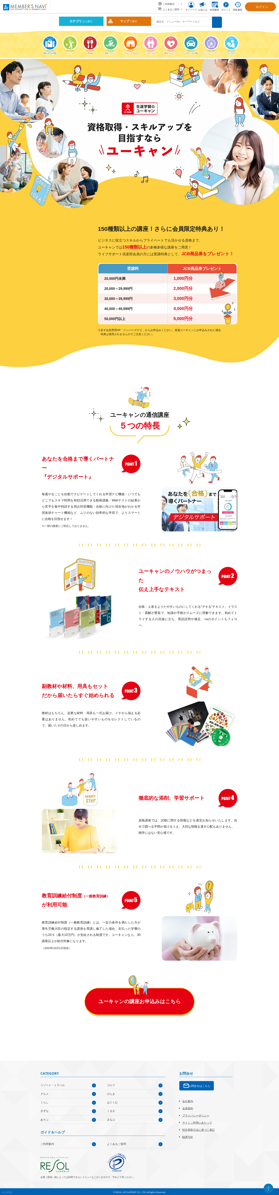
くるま (111, 1109)
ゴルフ (111, 1083)
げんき (111, 1092)
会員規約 (187, 1107)
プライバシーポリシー (195, 1114)
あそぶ (44, 1118)
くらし (44, 1101)
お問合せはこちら (199, 1084)
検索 (217, 21)
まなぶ (111, 1118)
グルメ (44, 1092)
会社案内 (187, 1099)
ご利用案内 (47, 1142)
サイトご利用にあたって (197, 1121)
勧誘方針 (187, 1135)
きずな (44, 1109)
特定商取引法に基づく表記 (198, 1128)
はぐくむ (112, 1101)
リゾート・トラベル (52, 1083)
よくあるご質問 (116, 1142)
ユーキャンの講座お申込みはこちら (139, 1000)
